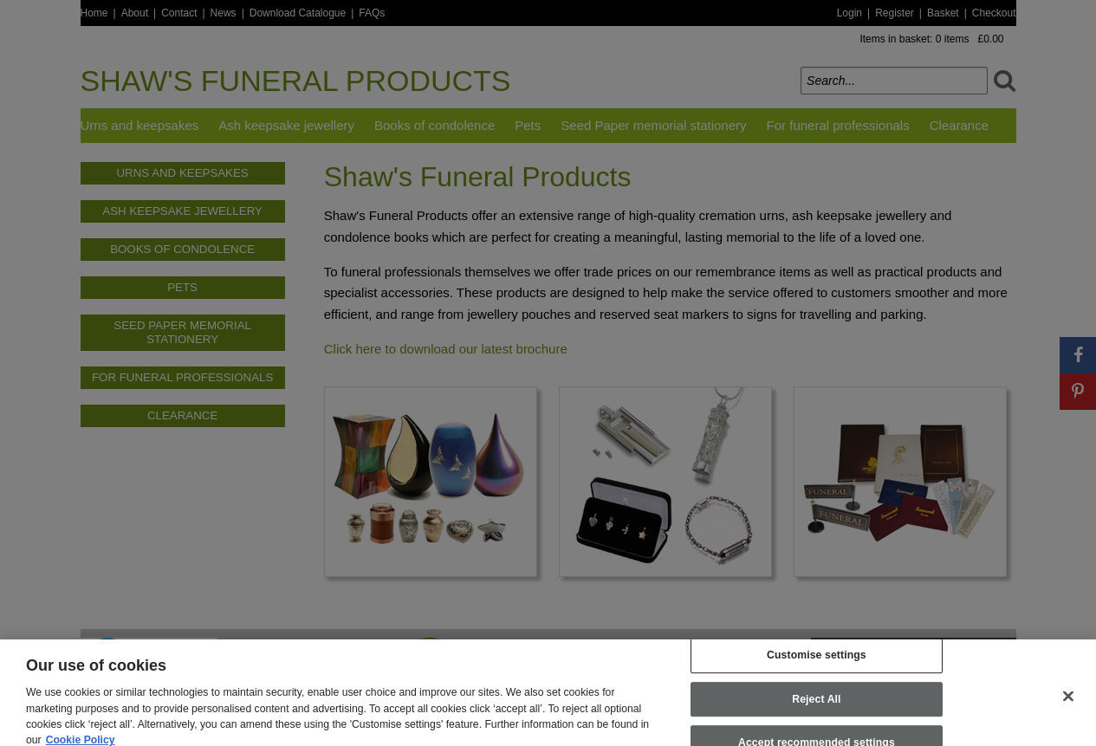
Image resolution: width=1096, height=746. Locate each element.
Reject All (816, 708)
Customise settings (816, 664)
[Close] (1068, 704)
